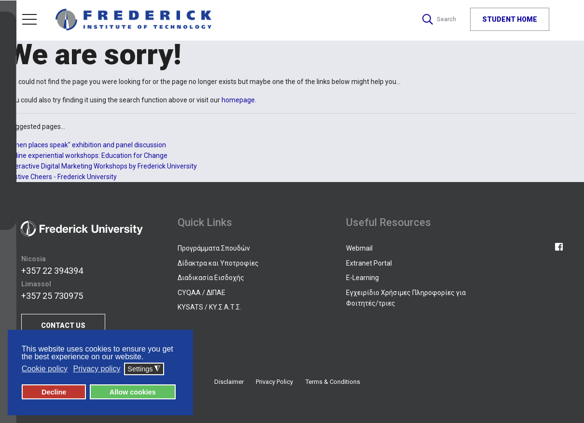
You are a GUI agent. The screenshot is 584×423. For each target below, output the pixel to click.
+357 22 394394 (52, 271)
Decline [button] (54, 392)
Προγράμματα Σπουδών (214, 248)
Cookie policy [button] (45, 369)
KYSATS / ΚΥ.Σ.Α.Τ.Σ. (209, 307)
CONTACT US (63, 325)
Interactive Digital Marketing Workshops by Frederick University (102, 166)
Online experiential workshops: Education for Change (87, 155)
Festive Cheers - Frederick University (62, 177)
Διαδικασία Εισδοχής (211, 278)
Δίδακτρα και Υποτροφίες (218, 263)
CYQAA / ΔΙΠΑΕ (201, 292)
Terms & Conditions (333, 381)
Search (437, 19)
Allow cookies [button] (133, 392)
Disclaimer (229, 381)
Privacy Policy (274, 381)
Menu (29, 19)
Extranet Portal (369, 263)
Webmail (359, 248)
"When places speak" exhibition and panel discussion (86, 145)
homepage (238, 100)
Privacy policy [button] (97, 369)
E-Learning (362, 278)
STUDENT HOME (509, 19)
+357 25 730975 (52, 296)
